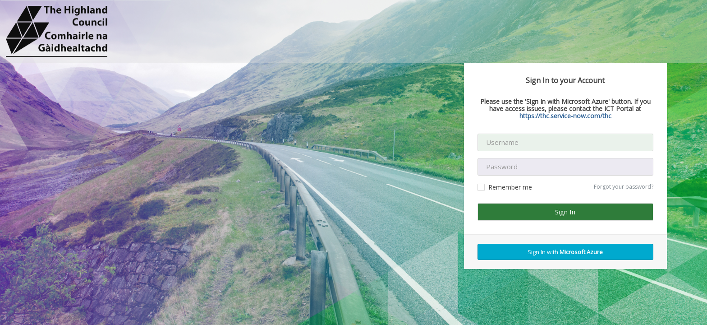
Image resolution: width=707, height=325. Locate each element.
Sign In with (565, 252)
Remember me (504, 187)
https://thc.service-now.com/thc (565, 115)
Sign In (565, 211)
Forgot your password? (623, 186)
